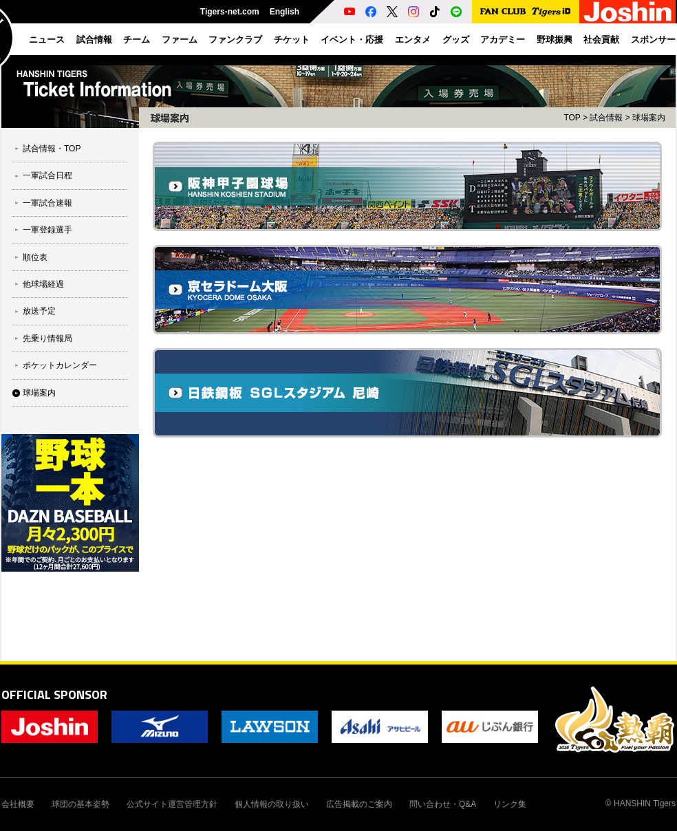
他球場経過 (43, 284)
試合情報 (606, 117)
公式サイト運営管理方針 (172, 804)
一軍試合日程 (47, 175)
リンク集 (509, 804)
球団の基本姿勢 (80, 804)
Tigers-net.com (229, 12)
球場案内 (39, 393)
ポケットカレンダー (60, 365)
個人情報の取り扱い (272, 804)
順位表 (35, 257)
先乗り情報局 (47, 338)
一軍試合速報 (47, 203)
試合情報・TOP (51, 148)
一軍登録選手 (47, 230)
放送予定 (39, 311)
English (284, 12)
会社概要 (17, 804)
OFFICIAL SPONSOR (54, 694)
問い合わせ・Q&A (442, 804)
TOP (571, 117)
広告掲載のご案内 (359, 804)
